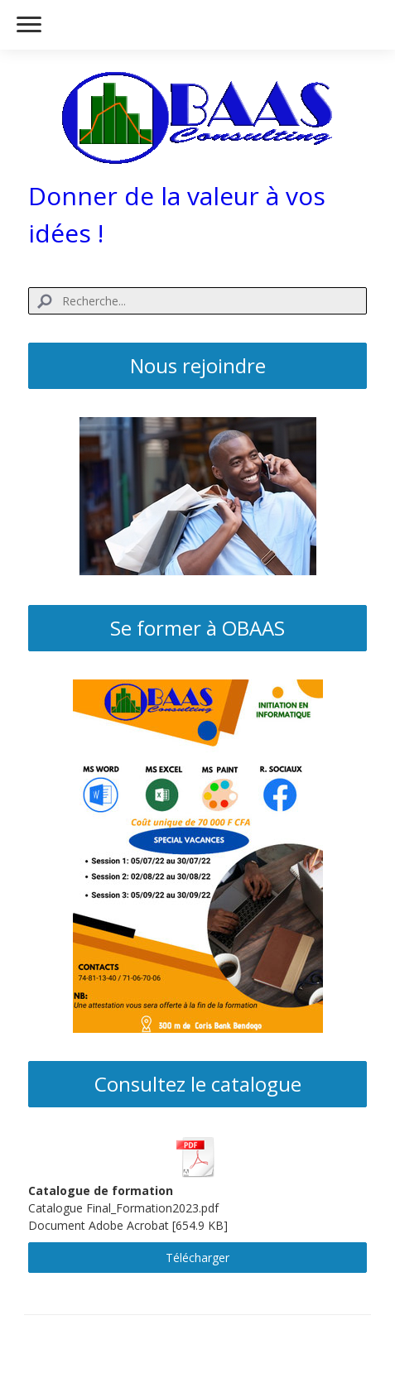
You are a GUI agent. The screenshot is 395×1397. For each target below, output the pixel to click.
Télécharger (197, 1257)
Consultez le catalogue (197, 1083)
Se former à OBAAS (197, 627)
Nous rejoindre (198, 365)
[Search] (198, 300)
